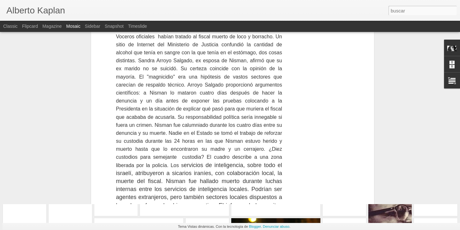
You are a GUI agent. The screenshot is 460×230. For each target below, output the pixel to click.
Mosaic (73, 26)
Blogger (255, 226)
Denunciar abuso (276, 226)
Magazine (52, 26)
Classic (10, 26)
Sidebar (92, 26)
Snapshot (114, 26)
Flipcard (30, 26)
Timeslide (137, 26)
